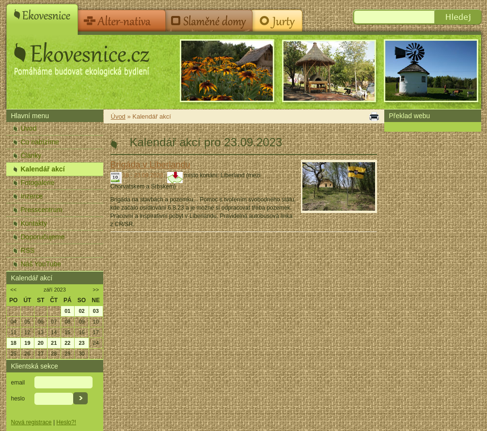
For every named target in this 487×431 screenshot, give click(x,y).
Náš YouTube (41, 264)
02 (81, 311)
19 (27, 343)
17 (96, 332)
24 (96, 343)
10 (96, 321)
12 (27, 332)
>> (96, 289)
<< (13, 289)
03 (96, 311)
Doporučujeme (43, 237)
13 (41, 332)
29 (67, 353)
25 (13, 353)
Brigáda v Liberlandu (150, 164)
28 (54, 353)
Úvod (29, 128)
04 (13, 321)
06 (41, 321)
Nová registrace (31, 422)
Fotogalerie (38, 182)
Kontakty (34, 223)
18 (13, 343)
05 (27, 321)
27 (41, 353)
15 (67, 332)
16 (81, 332)
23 (81, 343)
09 (81, 321)
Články (31, 155)
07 (54, 321)
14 (54, 332)
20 (41, 343)
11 (13, 332)
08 (67, 321)
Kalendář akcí (43, 169)
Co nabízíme (40, 142)
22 (67, 343)
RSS (28, 250)
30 (81, 353)
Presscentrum (42, 210)
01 (67, 311)
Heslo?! (66, 422)
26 (27, 353)
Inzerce (32, 196)
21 (54, 343)
